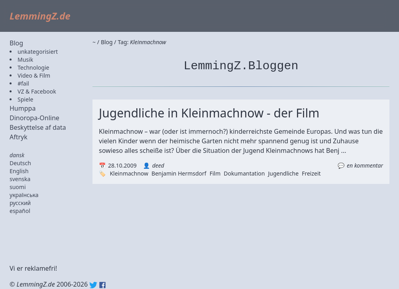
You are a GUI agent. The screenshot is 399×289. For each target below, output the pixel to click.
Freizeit (311, 173)
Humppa (22, 108)
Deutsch (20, 163)
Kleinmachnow (129, 173)
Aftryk (19, 137)
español (20, 211)
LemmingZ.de (40, 15)
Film (215, 173)
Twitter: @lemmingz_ (93, 285)
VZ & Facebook (37, 91)
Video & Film (34, 75)
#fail (23, 83)
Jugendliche (283, 173)
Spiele (25, 99)
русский (20, 203)
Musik (25, 59)
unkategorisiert (38, 51)
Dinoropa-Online (34, 117)
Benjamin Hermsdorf (178, 173)
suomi (18, 187)
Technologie (33, 67)
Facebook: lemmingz (102, 285)
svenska (20, 179)
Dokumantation (244, 173)
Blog (16, 43)
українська (24, 195)
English (19, 171)
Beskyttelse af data (38, 127)
